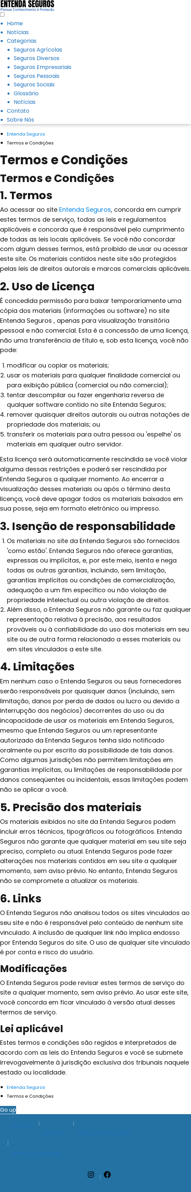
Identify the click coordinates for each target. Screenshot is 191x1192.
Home (15, 23)
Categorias (22, 41)
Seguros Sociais (34, 84)
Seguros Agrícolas (38, 50)
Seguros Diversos (36, 58)
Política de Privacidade (104, 1133)
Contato (18, 111)
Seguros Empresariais (42, 67)
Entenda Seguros (85, 209)
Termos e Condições (36, 1153)
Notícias (18, 32)
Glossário (26, 93)
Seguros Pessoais (36, 76)
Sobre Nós (20, 120)
